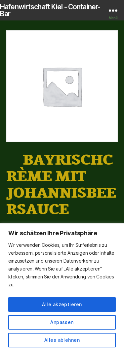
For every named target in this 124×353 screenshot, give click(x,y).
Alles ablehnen (62, 340)
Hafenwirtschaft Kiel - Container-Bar (50, 10)
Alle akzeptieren (62, 304)
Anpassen (62, 322)
